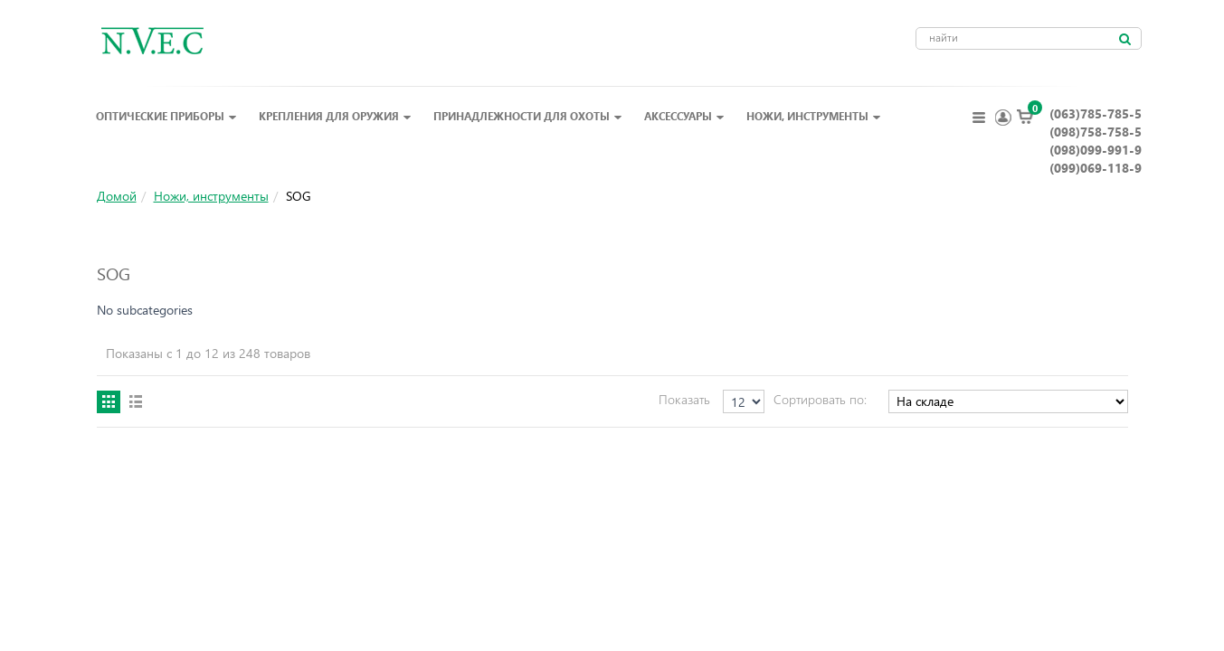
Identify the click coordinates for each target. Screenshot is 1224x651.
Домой (117, 195)
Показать (684, 399)
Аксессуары (684, 115)
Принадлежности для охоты (527, 115)
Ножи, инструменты (813, 115)
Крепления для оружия (335, 115)
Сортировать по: (820, 399)
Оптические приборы (166, 115)
